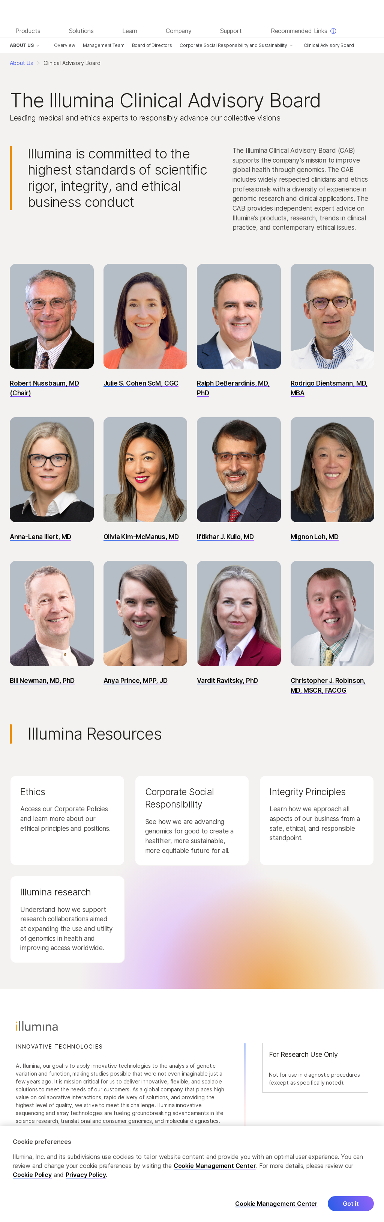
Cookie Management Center (215, 1171)
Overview (64, 45)
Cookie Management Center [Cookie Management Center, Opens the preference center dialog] (276, 1209)
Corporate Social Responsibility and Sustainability (233, 45)
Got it (351, 1209)
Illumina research (55, 892)
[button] (52, 333)
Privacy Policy (86, 1180)
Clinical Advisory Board (329, 45)
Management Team (103, 45)
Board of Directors (152, 45)
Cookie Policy (32, 1180)
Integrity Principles (308, 791)
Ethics (32, 791)
